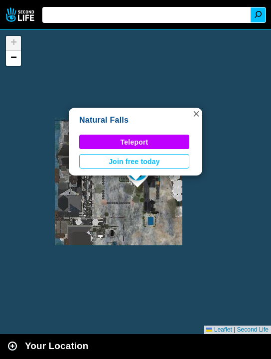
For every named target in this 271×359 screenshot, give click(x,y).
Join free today (134, 162)
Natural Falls (104, 120)
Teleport (134, 142)
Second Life (21, 14)
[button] (196, 114)
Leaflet (219, 329)
